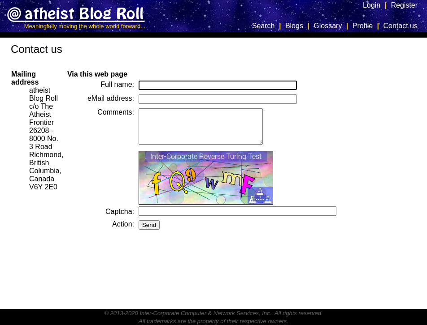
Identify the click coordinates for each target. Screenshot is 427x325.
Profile (363, 26)
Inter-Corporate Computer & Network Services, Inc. (205, 313)
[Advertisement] (391, 172)
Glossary (328, 26)
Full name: (117, 84)
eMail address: (110, 98)
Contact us (400, 26)
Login (371, 5)
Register (404, 5)
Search (263, 26)
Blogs (294, 26)
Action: (123, 231)
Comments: (115, 112)
